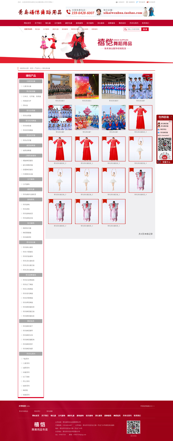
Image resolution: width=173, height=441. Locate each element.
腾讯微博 (142, 2)
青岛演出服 (46, 68)
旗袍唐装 (30, 199)
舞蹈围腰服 (27, 233)
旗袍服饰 (79, 23)
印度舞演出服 (28, 174)
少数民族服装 (31, 156)
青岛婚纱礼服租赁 (29, 194)
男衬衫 (25, 105)
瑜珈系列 (26, 395)
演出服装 (100, 23)
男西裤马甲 (27, 101)
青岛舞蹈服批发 (28, 316)
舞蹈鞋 (25, 390)
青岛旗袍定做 (28, 218)
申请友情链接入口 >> (148, 406)
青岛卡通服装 (28, 252)
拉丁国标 (26, 377)
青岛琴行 (37, 411)
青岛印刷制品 (23, 411)
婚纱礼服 (68, 23)
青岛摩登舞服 (28, 302)
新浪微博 (152, 2)
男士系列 (26, 381)
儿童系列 (26, 363)
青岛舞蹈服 (163, 123)
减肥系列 (26, 368)
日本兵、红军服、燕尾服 (32, 96)
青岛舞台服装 (28, 247)
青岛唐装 (26, 209)
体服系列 (26, 372)
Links (24, 406)
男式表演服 (30, 91)
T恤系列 (26, 359)
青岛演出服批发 (28, 270)
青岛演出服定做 (28, 265)
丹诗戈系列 (134, 23)
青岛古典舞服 (28, 289)
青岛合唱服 (30, 110)
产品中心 (38, 68)
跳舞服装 (111, 23)
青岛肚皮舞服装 (28, 280)
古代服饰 (57, 23)
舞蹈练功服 (75, 29)
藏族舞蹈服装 (28, 161)
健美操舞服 (30, 145)
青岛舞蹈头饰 (28, 335)
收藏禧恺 (132, 2)
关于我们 (38, 23)
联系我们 (145, 23)
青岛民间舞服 (31, 121)
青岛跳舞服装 (31, 275)
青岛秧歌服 (27, 126)
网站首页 (27, 23)
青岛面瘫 (50, 411)
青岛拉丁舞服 (28, 284)
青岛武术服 (30, 135)
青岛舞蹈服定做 (28, 311)
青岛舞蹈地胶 (28, 349)
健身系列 (26, 386)
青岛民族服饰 (28, 256)
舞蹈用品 (162, 129)
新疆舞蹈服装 (28, 170)
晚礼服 (48, 23)
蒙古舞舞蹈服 (28, 165)
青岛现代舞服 (28, 293)
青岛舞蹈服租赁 (28, 307)
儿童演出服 (30, 81)
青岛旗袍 (26, 204)
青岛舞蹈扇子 (28, 326)
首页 (31, 68)
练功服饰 (90, 23)
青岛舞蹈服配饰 (28, 340)
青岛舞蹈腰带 (28, 331)
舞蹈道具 (122, 23)
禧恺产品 (31, 75)
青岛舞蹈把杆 (28, 344)
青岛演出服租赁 (28, 261)
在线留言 (121, 2)
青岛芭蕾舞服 (28, 298)
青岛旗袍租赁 (28, 213)
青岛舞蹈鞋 (27, 237)
